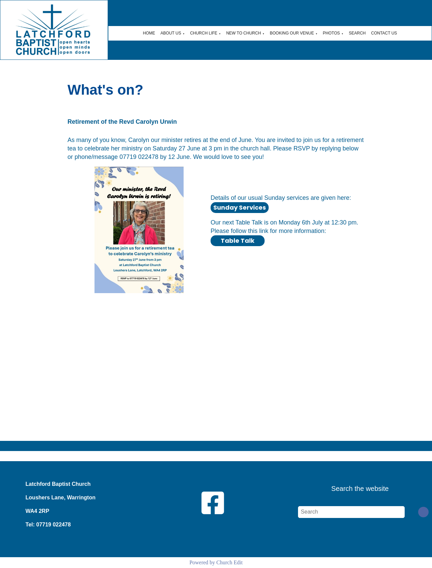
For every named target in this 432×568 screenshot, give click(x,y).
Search (357, 33)
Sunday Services (239, 207)
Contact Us (384, 33)
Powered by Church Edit (216, 562)
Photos (331, 33)
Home (149, 33)
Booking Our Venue (292, 33)
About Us (171, 33)
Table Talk (237, 240)
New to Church (243, 33)
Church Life (203, 33)
